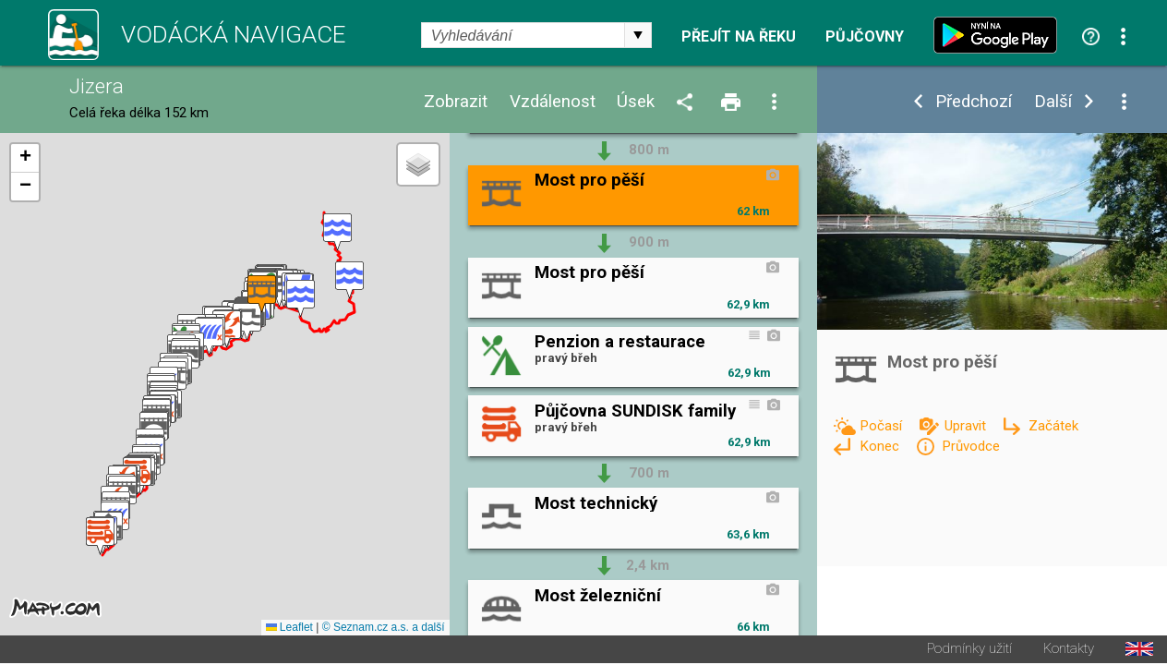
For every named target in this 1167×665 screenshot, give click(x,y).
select (638, 35)
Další (1053, 102)
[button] (337, 233)
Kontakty (1068, 651)
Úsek (636, 102)
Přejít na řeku (738, 37)
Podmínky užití (969, 651)
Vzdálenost (553, 102)
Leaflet (289, 629)
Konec (881, 446)
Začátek (1053, 425)
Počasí (883, 425)
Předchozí (973, 102)
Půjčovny (864, 37)
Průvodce (971, 446)
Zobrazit (455, 102)
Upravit (967, 425)
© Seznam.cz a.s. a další (383, 629)
